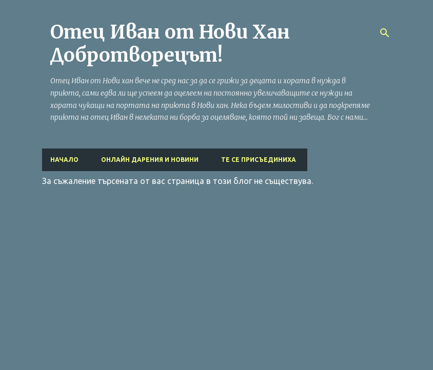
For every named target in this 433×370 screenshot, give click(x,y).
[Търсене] (385, 33)
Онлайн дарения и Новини (150, 159)
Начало (64, 159)
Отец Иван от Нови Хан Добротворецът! (170, 44)
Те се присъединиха (258, 159)
